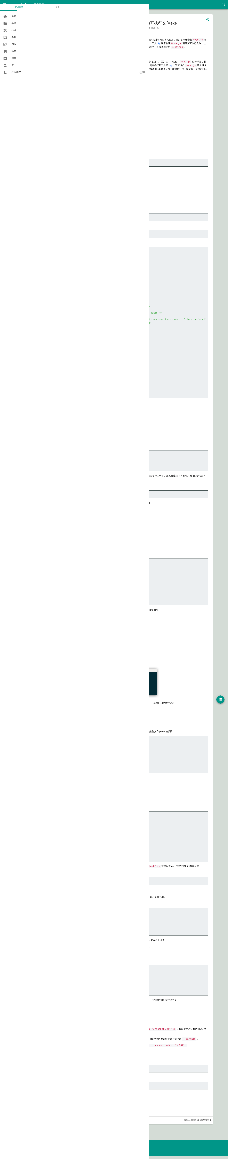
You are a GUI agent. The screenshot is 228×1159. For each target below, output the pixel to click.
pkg (187, 44)
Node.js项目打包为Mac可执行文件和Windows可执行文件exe (133, 23)
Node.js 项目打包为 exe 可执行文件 (71, 1116)
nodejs (52, 33)
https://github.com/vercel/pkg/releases (73, 86)
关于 (25, 13)
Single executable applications (126, 140)
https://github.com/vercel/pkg (68, 83)
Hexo (127, 1153)
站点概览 (8, 13)
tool (153, 29)
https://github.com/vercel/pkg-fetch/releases (76, 90)
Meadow (144, 1153)
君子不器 (39, 4)
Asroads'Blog (22, 5)
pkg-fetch (108, 507)
